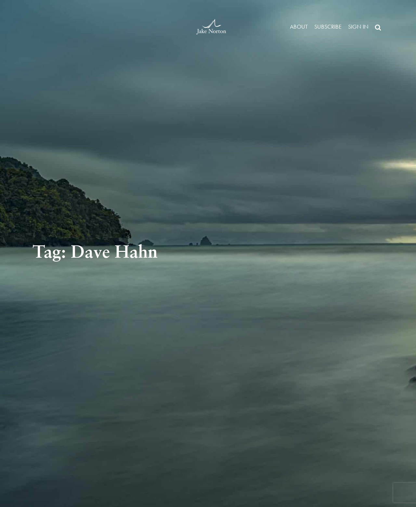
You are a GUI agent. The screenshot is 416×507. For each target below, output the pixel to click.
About (299, 26)
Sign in (358, 26)
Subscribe (328, 26)
